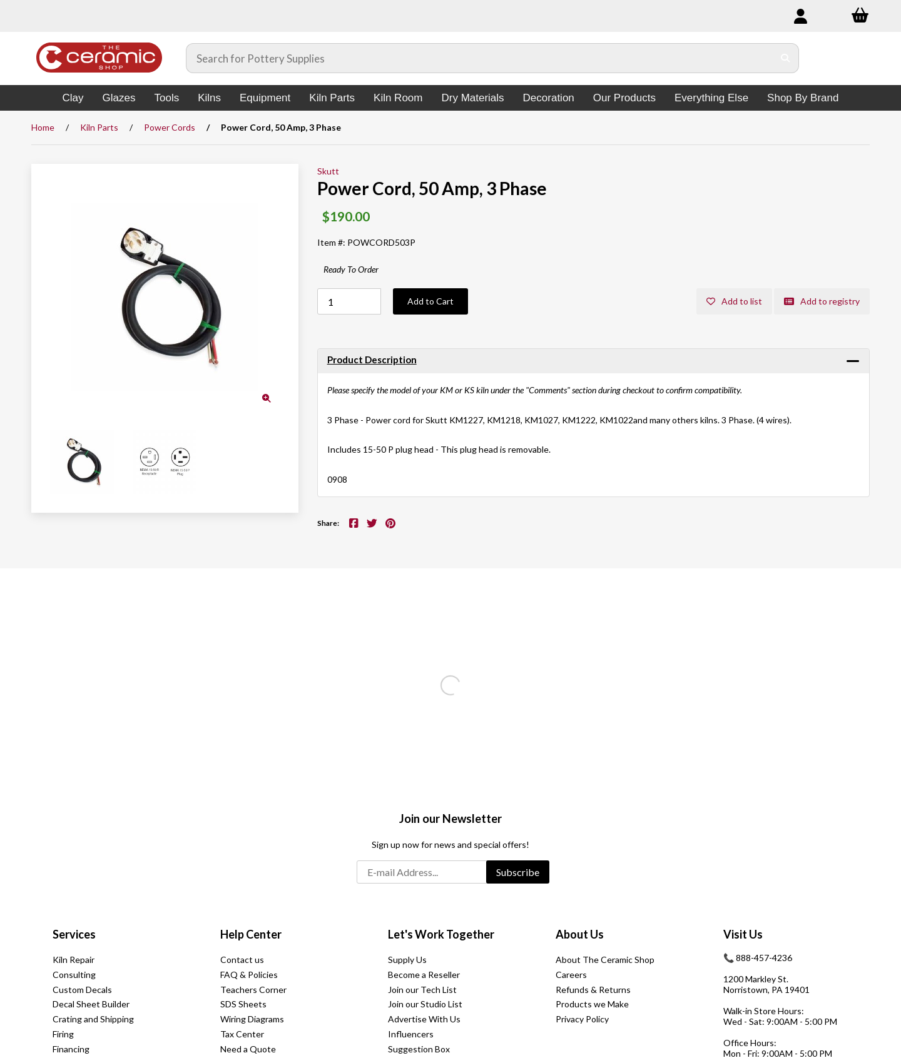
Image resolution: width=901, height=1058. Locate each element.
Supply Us (407, 959)
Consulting (74, 974)
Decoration (548, 98)
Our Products (624, 98)
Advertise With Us (424, 1019)
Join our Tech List (422, 989)
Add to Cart (430, 301)
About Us (580, 934)
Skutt (328, 171)
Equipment (265, 98)
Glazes (119, 98)
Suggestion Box (419, 1049)
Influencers (411, 1034)
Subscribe (517, 872)
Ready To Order (351, 269)
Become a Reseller (424, 974)
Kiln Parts (332, 98)
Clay (73, 98)
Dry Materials (472, 98)
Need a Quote (248, 1049)
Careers (571, 974)
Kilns (209, 98)
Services (74, 934)
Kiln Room (398, 98)
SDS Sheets (243, 1004)
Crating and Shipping (93, 1019)
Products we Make (592, 1004)
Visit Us (743, 934)
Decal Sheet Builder (91, 1004)
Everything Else (711, 98)
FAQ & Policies (249, 974)
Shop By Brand (802, 98)
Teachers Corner (253, 989)
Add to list (734, 301)
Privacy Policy (582, 1019)
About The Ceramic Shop (605, 959)
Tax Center (242, 1034)
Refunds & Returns (593, 989)
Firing (63, 1034)
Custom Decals (82, 989)
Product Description (372, 359)
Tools (166, 98)
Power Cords (169, 127)
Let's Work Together (441, 934)
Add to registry (822, 301)
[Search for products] (480, 58)
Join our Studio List (425, 1004)
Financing (71, 1049)
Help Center (251, 934)
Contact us (242, 959)
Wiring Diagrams (252, 1019)
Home (42, 127)
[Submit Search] (785, 58)
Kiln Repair (73, 959)
